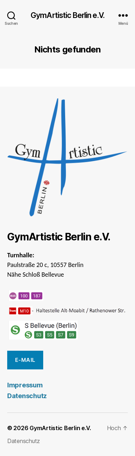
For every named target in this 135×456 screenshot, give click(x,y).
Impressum (25, 385)
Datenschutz (27, 396)
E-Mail (25, 359)
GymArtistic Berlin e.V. (67, 15)
